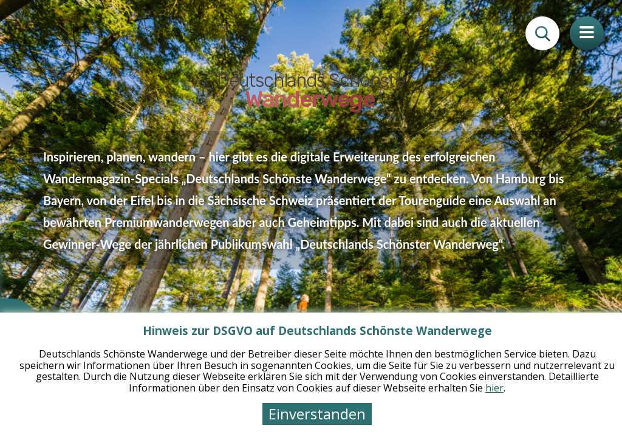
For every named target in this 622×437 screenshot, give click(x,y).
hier (494, 388)
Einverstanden (317, 414)
